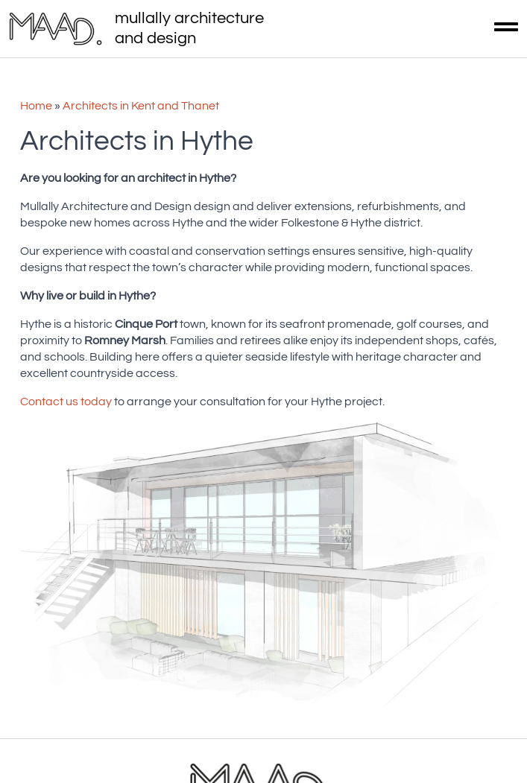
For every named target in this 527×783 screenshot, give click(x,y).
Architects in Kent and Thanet (141, 106)
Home (36, 106)
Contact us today (66, 402)
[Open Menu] (506, 29)
